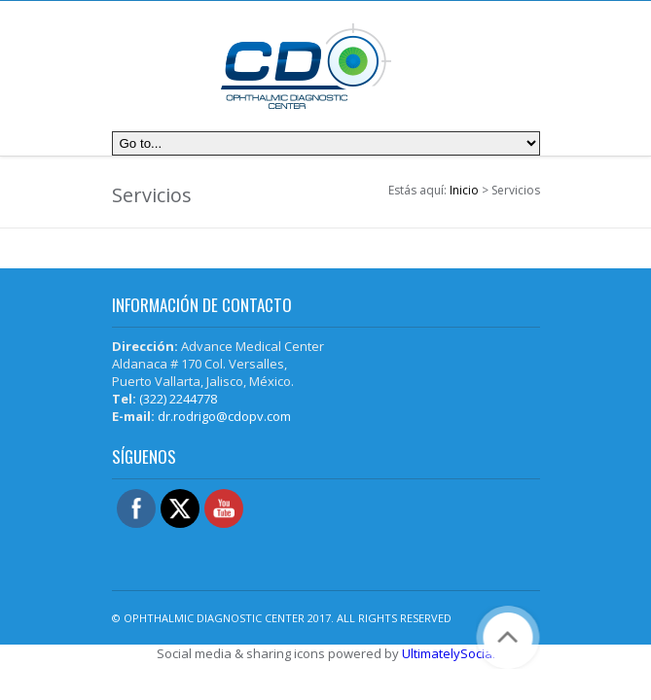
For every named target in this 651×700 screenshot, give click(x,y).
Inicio (464, 190)
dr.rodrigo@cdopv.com (224, 416)
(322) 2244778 (178, 398)
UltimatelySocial (448, 653)
